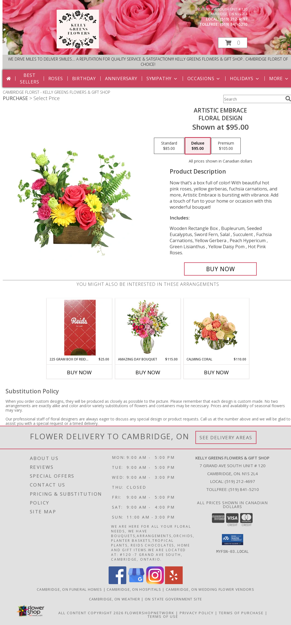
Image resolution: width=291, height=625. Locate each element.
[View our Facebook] (117, 582)
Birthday (84, 78)
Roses (55, 78)
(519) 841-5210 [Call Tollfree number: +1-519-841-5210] (244, 489)
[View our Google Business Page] (136, 582)
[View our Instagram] (155, 582)
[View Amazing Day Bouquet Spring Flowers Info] (148, 328)
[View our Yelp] (174, 582)
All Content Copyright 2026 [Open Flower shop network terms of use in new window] (91, 612)
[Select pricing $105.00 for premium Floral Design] (225, 146)
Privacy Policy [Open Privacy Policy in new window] (197, 612)
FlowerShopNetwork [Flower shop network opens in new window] (149, 612)
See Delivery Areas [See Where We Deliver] (226, 437)
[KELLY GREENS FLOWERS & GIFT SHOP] (78, 46)
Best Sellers (29, 78)
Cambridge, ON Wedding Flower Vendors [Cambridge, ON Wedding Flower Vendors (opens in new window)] (210, 589)
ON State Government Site (173, 599)
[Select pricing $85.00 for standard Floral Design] (169, 146)
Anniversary (121, 78)
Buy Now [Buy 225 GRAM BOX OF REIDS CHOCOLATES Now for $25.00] (79, 372)
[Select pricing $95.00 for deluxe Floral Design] (197, 146)
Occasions (204, 78)
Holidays (245, 78)
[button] (232, 42)
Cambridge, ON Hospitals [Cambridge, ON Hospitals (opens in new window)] (134, 589)
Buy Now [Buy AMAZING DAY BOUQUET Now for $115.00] (147, 372)
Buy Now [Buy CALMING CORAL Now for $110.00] (216, 372)
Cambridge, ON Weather (114, 599)
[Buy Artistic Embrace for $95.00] (220, 269)
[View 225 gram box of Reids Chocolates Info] (79, 327)
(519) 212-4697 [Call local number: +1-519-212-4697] (233, 19)
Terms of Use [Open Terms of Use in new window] (163, 616)
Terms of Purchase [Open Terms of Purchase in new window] (241, 612)
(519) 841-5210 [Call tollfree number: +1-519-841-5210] (233, 24)
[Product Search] (253, 99)
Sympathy (162, 78)
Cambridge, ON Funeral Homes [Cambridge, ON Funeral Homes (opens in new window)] (69, 589)
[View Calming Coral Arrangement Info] (216, 327)
